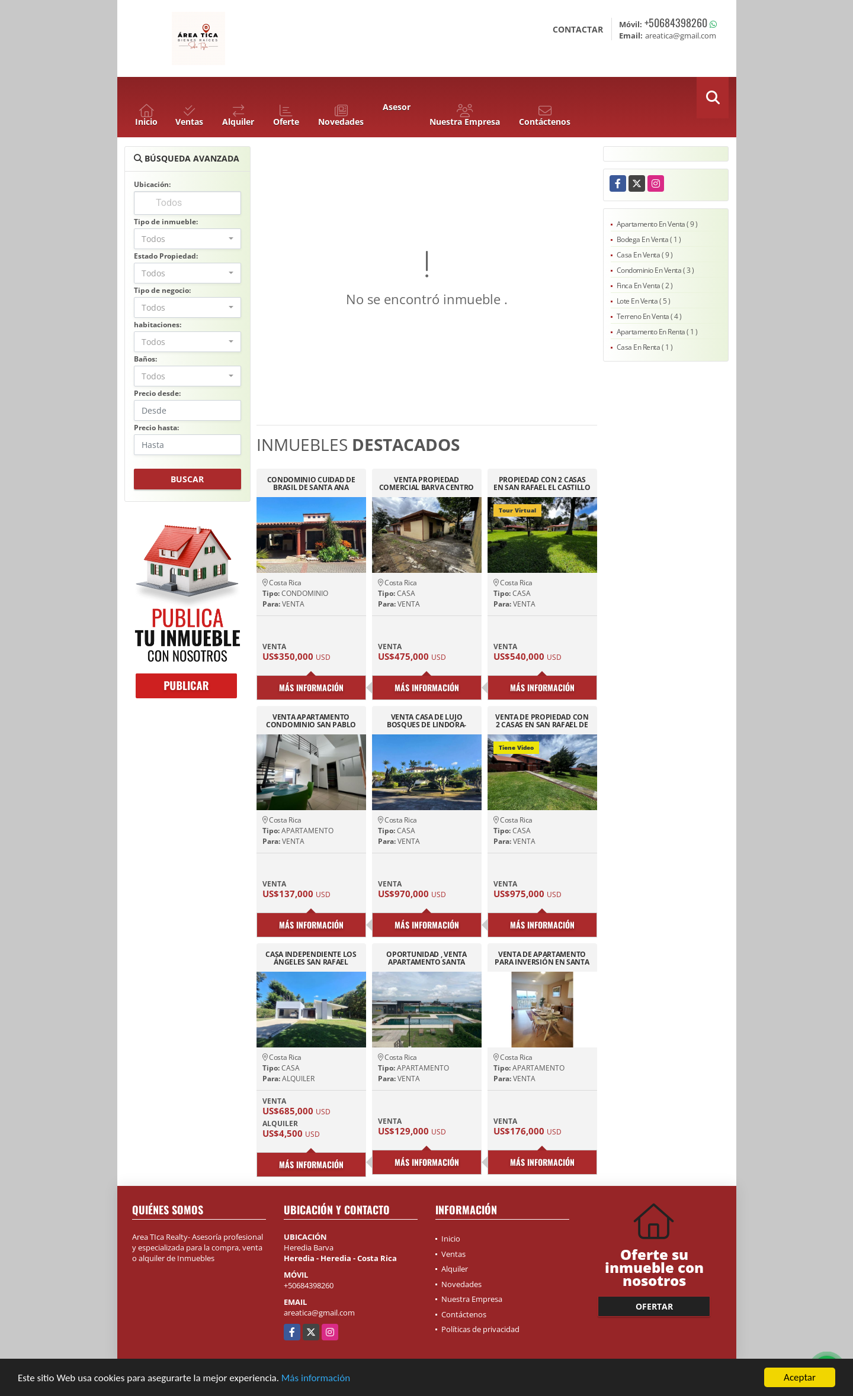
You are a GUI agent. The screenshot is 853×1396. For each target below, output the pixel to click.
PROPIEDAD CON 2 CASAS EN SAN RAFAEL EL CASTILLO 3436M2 (542, 483)
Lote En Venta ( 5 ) (644, 301)
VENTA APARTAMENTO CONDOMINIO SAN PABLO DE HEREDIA (311, 720)
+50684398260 (675, 22)
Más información (315, 1378)
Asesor (397, 106)
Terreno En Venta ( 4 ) (649, 316)
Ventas (453, 1254)
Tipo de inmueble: (166, 222)
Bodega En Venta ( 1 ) (649, 239)
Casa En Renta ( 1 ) (645, 347)
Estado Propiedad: (166, 256)
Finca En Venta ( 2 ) (645, 286)
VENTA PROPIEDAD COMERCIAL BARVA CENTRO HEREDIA (426, 483)
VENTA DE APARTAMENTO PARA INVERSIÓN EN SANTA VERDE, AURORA (542, 958)
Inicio (450, 1238)
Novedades (461, 1284)
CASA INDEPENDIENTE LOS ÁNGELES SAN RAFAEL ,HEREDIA (310, 958)
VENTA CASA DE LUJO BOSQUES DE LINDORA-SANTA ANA (426, 720)
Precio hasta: (156, 428)
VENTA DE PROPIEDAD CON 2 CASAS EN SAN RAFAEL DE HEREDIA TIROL (541, 720)
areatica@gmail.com (319, 1312)
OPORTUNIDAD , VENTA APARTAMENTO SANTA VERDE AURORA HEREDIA (426, 958)
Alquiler (454, 1268)
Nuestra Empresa (471, 1299)
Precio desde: (157, 393)
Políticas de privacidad (480, 1329)
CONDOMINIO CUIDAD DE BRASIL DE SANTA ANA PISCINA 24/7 (311, 483)
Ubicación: (152, 184)
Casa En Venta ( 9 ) (645, 255)
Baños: (145, 359)
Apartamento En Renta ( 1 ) (657, 332)
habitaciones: (157, 325)
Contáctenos (463, 1314)
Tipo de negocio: (162, 290)
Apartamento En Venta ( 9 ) (657, 224)
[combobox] (187, 238)
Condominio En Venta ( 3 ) (655, 270)
